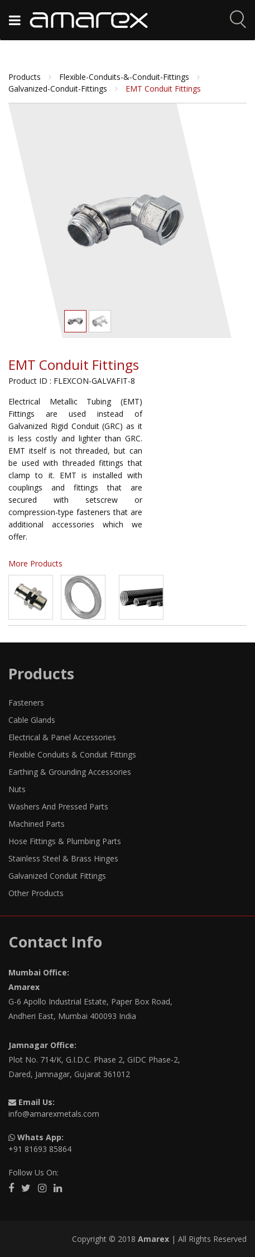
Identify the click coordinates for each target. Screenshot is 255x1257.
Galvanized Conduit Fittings (57, 875)
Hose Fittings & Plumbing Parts (64, 841)
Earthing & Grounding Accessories (69, 771)
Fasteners (26, 702)
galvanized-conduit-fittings (58, 88)
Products (25, 77)
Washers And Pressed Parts (58, 806)
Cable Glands (31, 720)
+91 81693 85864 (39, 1149)
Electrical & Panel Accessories (62, 737)
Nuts (17, 789)
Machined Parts (36, 823)
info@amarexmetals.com (53, 1113)
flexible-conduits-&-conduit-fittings (125, 77)
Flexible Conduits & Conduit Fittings (72, 754)
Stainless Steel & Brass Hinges (63, 858)
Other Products (36, 893)
